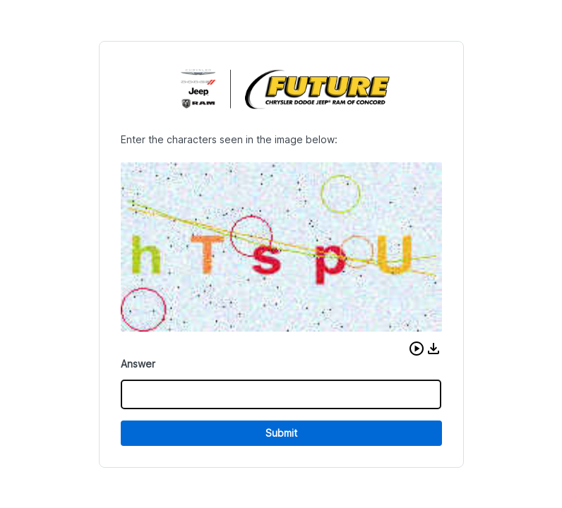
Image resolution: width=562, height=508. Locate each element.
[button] (416, 348)
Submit (281, 433)
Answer (138, 364)
